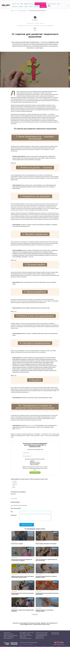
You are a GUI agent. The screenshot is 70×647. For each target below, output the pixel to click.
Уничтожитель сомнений (8, 634)
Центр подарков (23, 632)
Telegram (15, 481)
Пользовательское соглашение (42, 632)
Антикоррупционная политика (41, 635)
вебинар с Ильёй (31, 425)
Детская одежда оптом (8, 638)
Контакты (5, 636)
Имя (12, 511)
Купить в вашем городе (12, 635)
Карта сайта (29, 635)
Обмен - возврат (23, 636)
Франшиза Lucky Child (40, 638)
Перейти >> (18, 428)
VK (14, 485)
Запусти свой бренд (55, 634)
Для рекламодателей (40, 636)
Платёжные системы (26, 634)
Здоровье (35, 461)
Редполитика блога (55, 632)
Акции (25, 635)
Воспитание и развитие (35, 463)
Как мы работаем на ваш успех (25, 638)
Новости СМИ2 (14, 498)
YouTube (15, 482)
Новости (21, 635)
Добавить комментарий (26, 524)
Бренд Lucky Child (7, 632)
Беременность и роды (35, 462)
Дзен (14, 487)
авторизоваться (50, 25)
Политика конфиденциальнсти (41, 634)
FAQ (20, 634)
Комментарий (13, 515)
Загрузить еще (35, 614)
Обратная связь (11, 636)
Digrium (21, 644)
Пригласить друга (30, 632)
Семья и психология (35, 464)
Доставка (5, 635)
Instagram (15, 484)
